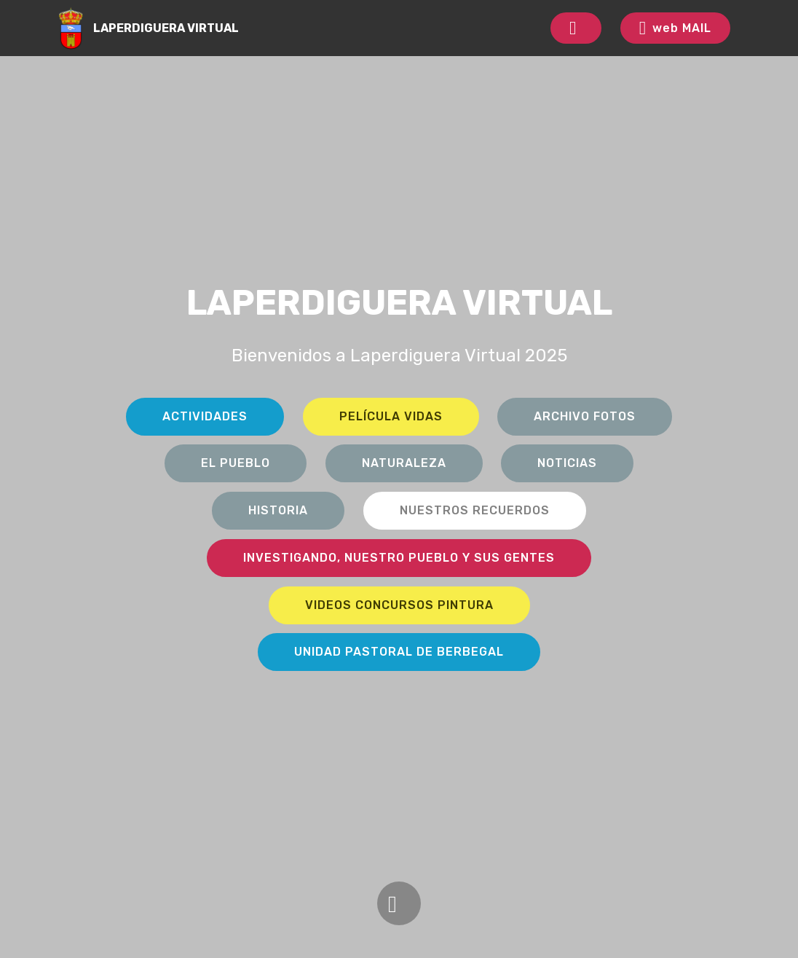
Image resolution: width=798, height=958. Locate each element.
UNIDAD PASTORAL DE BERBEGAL (399, 652)
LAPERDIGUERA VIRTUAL (166, 28)
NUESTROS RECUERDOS (475, 510)
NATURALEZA (404, 463)
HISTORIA (278, 510)
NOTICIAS (567, 463)
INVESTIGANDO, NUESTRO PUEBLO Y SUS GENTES (399, 558)
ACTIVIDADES (205, 416)
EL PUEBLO (235, 463)
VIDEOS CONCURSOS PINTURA (399, 605)
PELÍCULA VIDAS (391, 416)
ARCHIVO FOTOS (585, 416)
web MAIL (675, 28)
